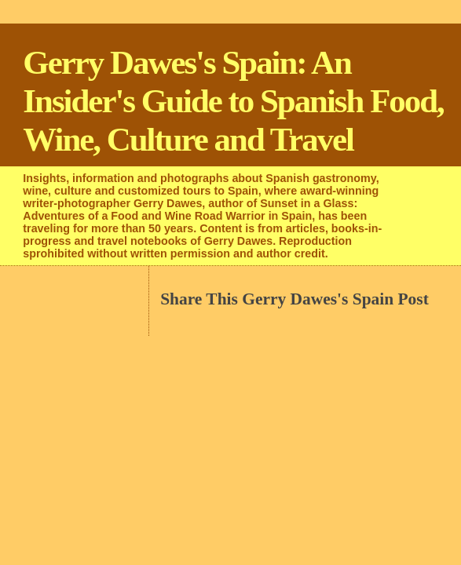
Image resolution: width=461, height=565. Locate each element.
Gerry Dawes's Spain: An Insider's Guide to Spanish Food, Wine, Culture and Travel (233, 101)
